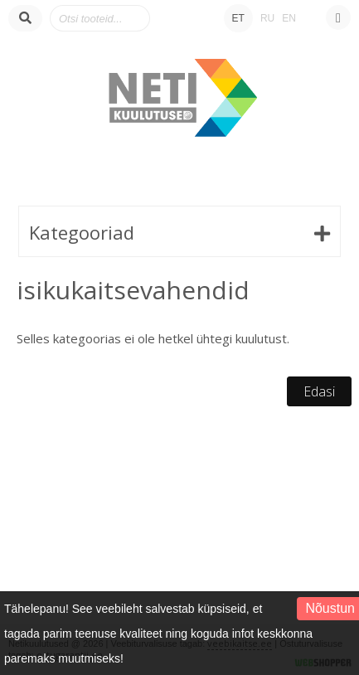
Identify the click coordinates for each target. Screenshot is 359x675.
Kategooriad (81, 232)
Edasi (319, 391)
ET (238, 18)
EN (289, 18)
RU (267, 18)
